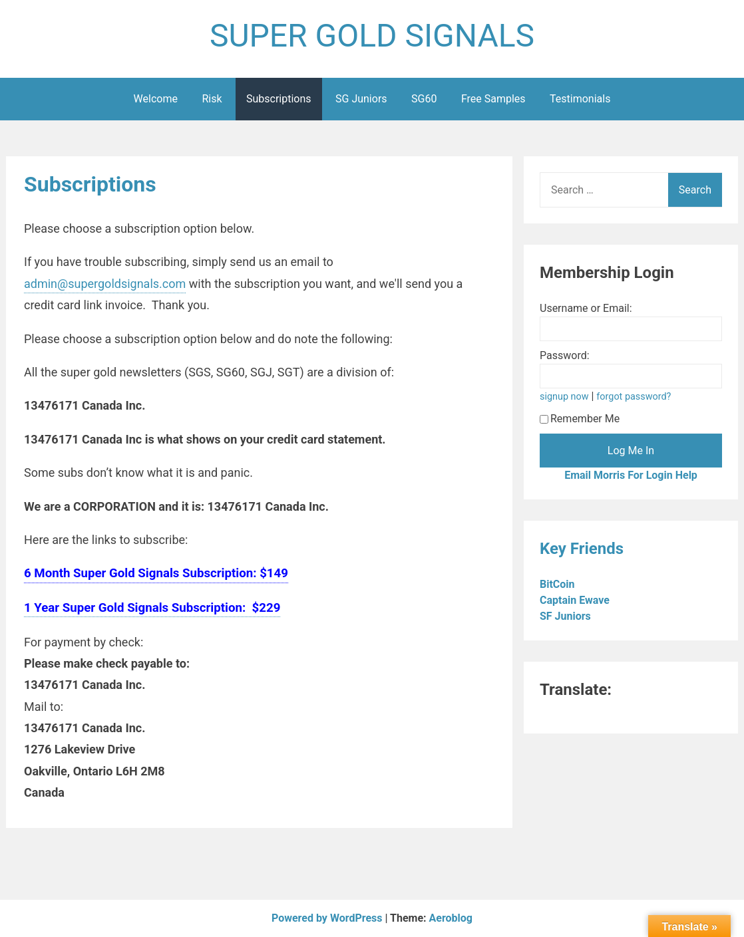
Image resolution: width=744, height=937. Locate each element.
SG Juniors (361, 98)
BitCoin (559, 584)
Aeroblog (450, 918)
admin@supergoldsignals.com (105, 284)
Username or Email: (586, 308)
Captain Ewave (576, 600)
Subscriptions (278, 98)
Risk (212, 98)
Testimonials (580, 98)
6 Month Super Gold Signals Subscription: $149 (156, 573)
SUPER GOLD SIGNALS (372, 36)
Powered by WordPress (328, 918)
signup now (564, 396)
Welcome (156, 98)
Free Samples (493, 98)
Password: (565, 355)
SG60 (424, 98)
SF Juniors (567, 616)
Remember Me (580, 418)
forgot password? (633, 396)
